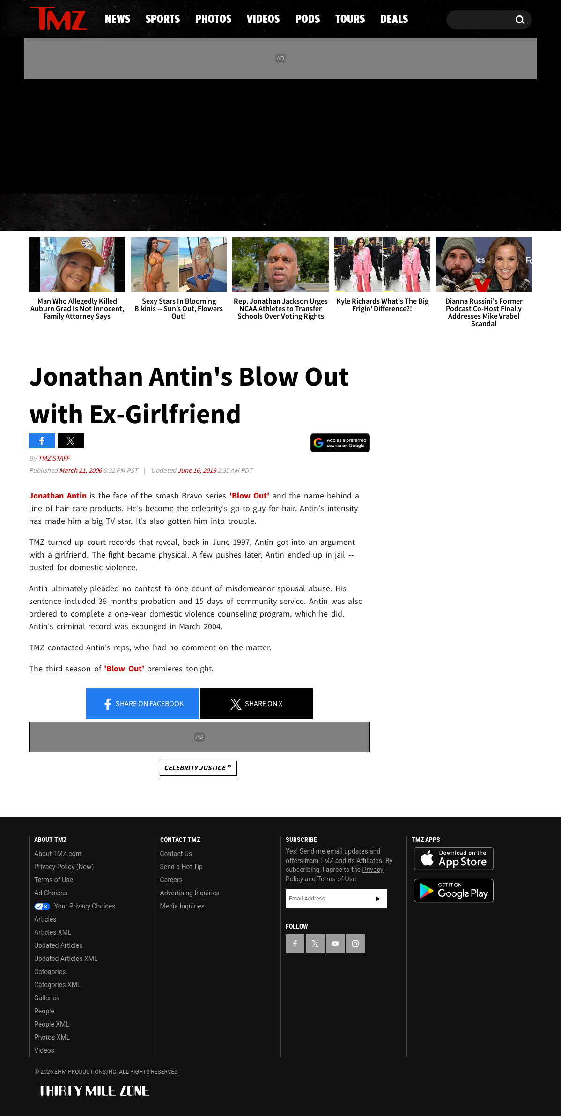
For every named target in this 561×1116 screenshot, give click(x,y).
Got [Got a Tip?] (59, 175)
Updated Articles (58, 945)
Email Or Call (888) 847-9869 (137, 175)
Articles (45, 919)
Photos (204, 213)
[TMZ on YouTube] (335, 943)
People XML (51, 1024)
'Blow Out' (249, 495)
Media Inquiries (182, 906)
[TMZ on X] (50, 134)
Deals (491, 213)
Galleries (46, 998)
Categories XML (57, 985)
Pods (353, 213)
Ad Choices (50, 893)
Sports (124, 213)
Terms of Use (53, 880)
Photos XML (52, 1037)
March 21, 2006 (81, 470)
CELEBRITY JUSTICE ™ (197, 767)
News (52, 213)
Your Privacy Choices (75, 906)
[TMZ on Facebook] (36, 134)
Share (143, 704)
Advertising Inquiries (190, 893)
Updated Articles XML (65, 958)
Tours (421, 213)
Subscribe (378, 898)
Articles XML (53, 932)
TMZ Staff (53, 458)
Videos (282, 213)
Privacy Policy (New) (64, 866)
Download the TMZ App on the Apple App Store (454, 858)
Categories (50, 971)
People (44, 1011)
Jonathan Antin (58, 495)
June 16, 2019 (197, 470)
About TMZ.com (57, 853)
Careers (171, 880)
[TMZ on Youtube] (67, 134)
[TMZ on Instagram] (85, 134)
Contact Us (176, 853)
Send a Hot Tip (181, 866)
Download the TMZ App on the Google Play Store (454, 891)
